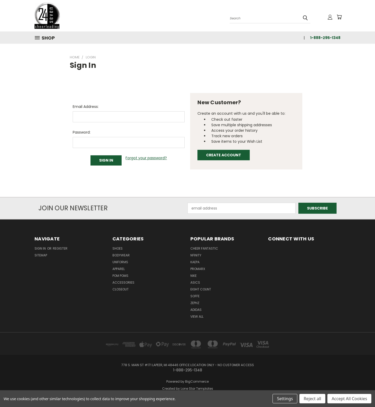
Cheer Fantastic (204, 248)
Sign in (41, 248)
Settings (285, 399)
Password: (81, 132)
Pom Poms (120, 275)
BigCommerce (197, 381)
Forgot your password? (146, 158)
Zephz (194, 303)
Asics (195, 282)
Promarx (197, 269)
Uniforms (120, 262)
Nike (193, 275)
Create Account (223, 155)
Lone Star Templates (197, 388)
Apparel (118, 269)
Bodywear (121, 255)
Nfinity (195, 255)
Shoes (117, 248)
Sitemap (41, 255)
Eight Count (200, 289)
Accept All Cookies (349, 399)
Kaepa (195, 262)
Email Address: (86, 106)
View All (196, 316)
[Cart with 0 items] (339, 17)
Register (60, 248)
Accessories (123, 282)
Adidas (196, 309)
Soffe (195, 296)
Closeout (120, 289)
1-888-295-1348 (325, 37)
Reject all (312, 399)
